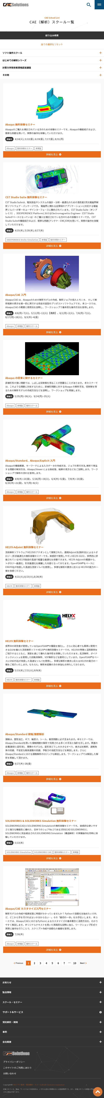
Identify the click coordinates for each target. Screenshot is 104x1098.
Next (82, 963)
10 (74, 963)
